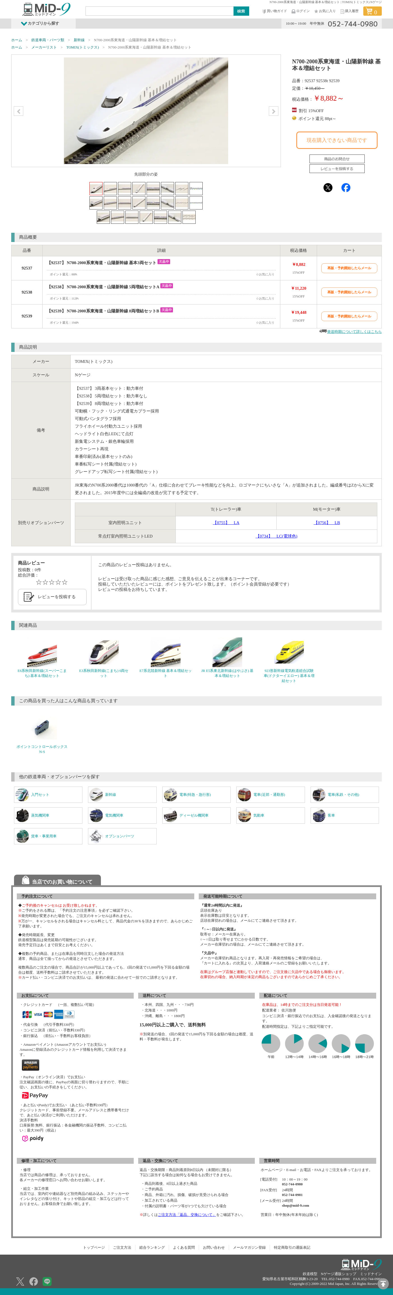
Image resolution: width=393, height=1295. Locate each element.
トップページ (94, 1247)
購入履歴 (349, 11)
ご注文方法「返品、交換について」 (187, 1215)
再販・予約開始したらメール (349, 268)
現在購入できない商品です (337, 140)
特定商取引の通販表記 (292, 1247)
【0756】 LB (327, 522)
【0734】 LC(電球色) (276, 536)
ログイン (300, 11)
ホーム (16, 40)
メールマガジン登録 (249, 1247)
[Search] (160, 11)
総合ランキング (152, 1247)
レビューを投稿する (57, 596)
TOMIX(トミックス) (82, 47)
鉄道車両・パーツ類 (47, 40)
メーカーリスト (44, 47)
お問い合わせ (214, 1247)
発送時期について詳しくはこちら (354, 331)
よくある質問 (184, 1247)
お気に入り (324, 11)
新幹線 (79, 40)
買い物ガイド (274, 11)
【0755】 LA (226, 522)
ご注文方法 (122, 1247)
